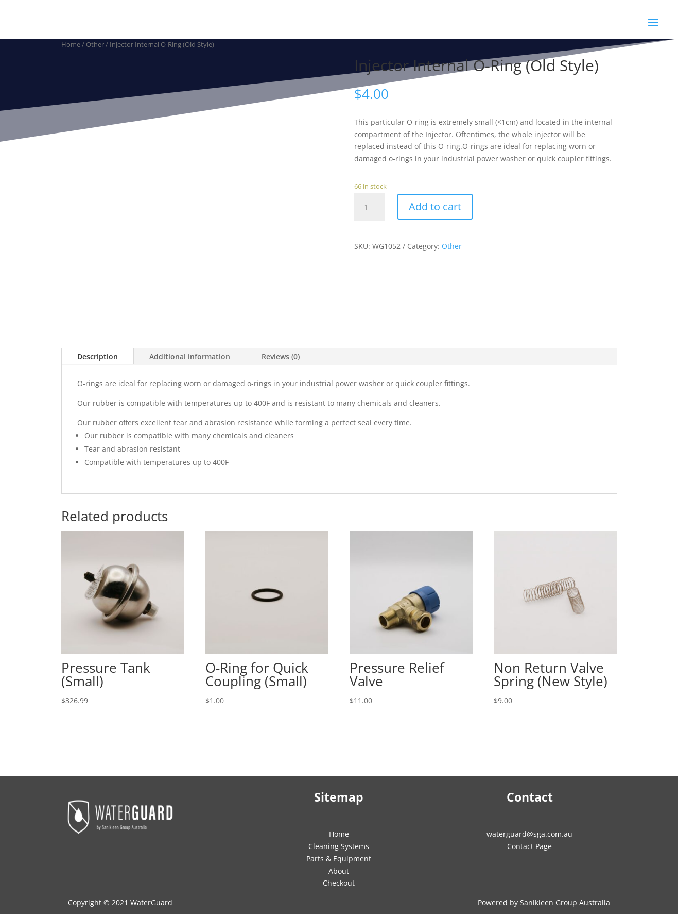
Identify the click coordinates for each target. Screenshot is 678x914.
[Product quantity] (369, 207)
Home (339, 834)
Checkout (339, 883)
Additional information (189, 356)
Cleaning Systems (338, 846)
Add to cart (435, 206)
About (338, 871)
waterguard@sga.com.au (529, 834)
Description (97, 356)
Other (452, 246)
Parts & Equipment (338, 858)
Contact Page (529, 846)
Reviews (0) (281, 356)
